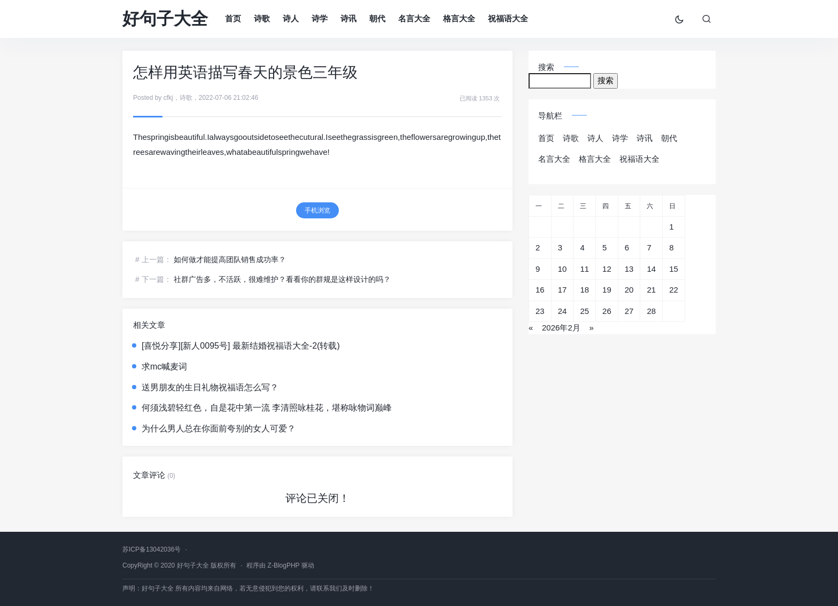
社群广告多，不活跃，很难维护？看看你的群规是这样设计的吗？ (282, 279)
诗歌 (262, 18)
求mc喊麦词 (164, 366)
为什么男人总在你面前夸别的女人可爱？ (219, 428)
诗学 (320, 18)
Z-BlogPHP (284, 565)
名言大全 (414, 18)
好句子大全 (165, 18)
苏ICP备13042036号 (151, 549)
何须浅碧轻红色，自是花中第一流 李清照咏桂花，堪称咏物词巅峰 (267, 407)
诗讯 (348, 18)
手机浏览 (317, 210)
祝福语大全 (508, 18)
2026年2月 (561, 327)
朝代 (377, 18)
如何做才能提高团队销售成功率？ (230, 259)
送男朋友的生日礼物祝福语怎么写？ (210, 387)
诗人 (291, 18)
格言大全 (459, 18)
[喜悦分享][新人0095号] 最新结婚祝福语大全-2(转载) (241, 345)
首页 (233, 18)
